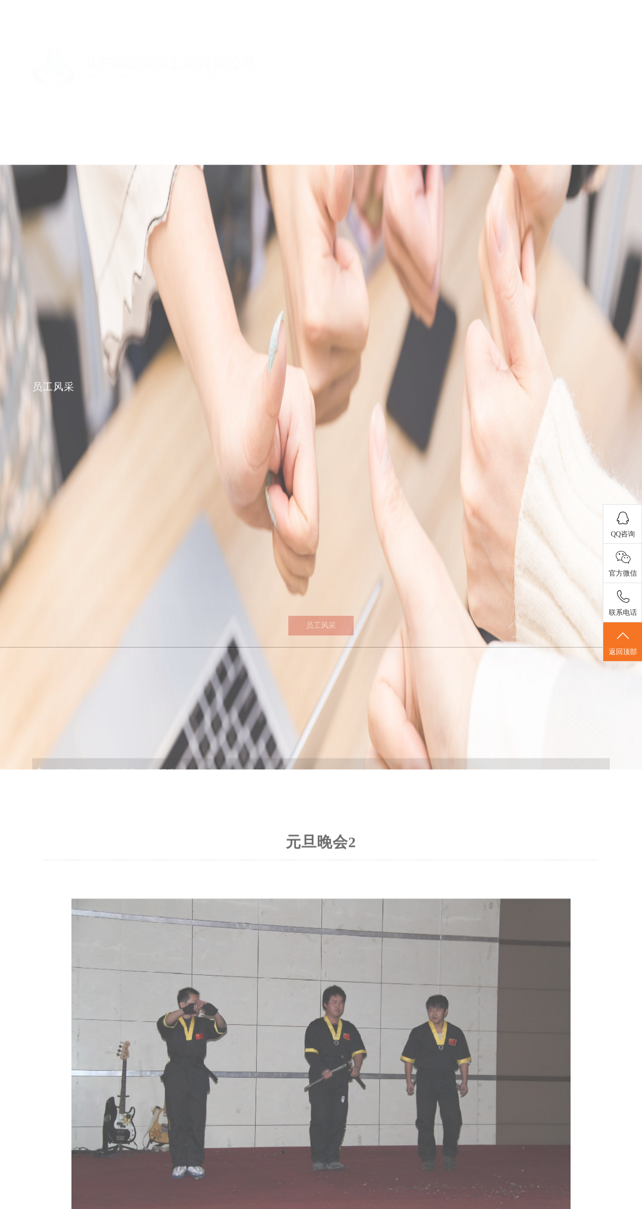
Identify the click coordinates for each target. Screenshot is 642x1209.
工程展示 (396, 41)
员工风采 (518, 41)
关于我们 (273, 41)
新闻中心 (334, 41)
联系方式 (580, 41)
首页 (212, 41)
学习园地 (457, 41)
